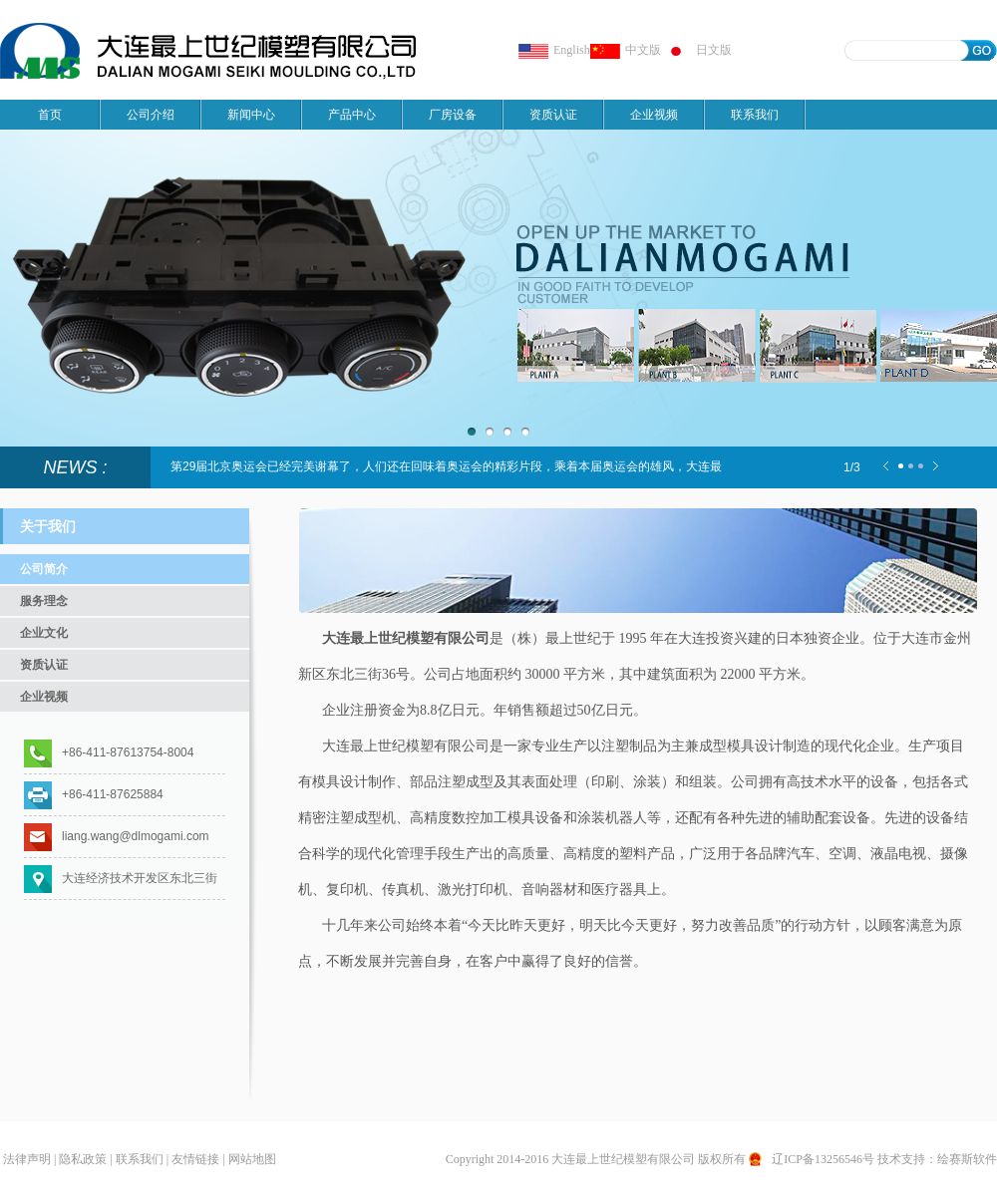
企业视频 (654, 115)
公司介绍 (150, 115)
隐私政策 (83, 1159)
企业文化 (44, 633)
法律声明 (27, 1159)
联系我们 (755, 115)
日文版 (696, 50)
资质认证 (553, 115)
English (554, 50)
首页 (50, 115)
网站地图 (252, 1159)
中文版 (625, 50)
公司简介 (44, 569)
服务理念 (44, 601)
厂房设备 (453, 115)
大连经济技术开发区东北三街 (139, 878)
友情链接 (195, 1159)
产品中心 (352, 115)
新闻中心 (251, 115)
